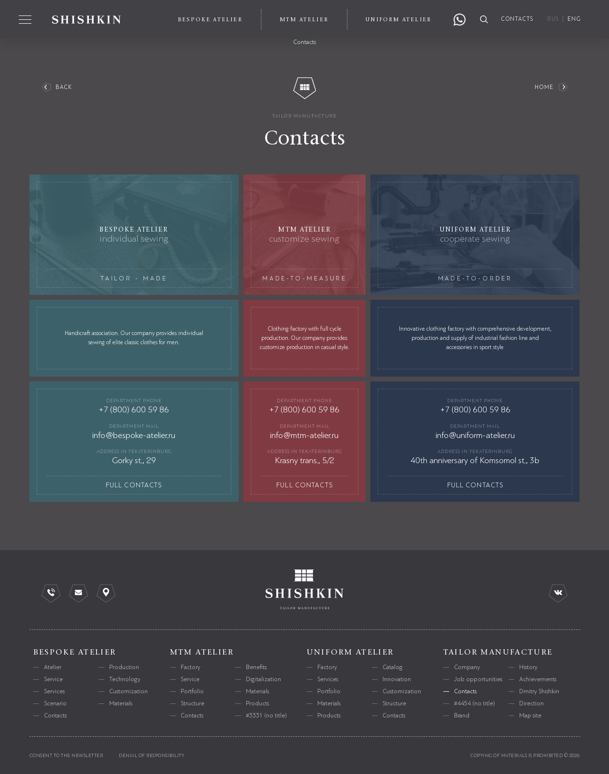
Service (53, 679)
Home (544, 87)
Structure (192, 703)
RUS (553, 19)
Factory (190, 667)
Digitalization (263, 679)
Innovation (396, 679)
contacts (517, 19)
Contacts (55, 715)
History (528, 667)
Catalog (392, 667)
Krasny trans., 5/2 (304, 460)
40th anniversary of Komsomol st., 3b (475, 460)
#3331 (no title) (266, 715)
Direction (531, 703)
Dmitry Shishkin (539, 691)
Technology (125, 679)
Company (467, 667)
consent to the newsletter (66, 755)
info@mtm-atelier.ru (304, 435)
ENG (574, 19)
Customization (128, 691)
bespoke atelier (74, 652)
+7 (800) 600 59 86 (134, 409)
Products (257, 703)
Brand (461, 715)
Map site (530, 715)
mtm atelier (202, 652)
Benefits (256, 667)
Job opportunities (478, 679)
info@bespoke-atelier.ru (133, 435)
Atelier (52, 667)
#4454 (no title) (474, 703)
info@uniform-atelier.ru (475, 435)
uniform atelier (350, 652)
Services (54, 691)
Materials (120, 703)
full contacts (134, 485)
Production (124, 667)
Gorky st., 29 (134, 460)
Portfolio (192, 691)
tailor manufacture (304, 115)
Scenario (55, 703)
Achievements (537, 679)
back (64, 87)
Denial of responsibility (151, 755)
